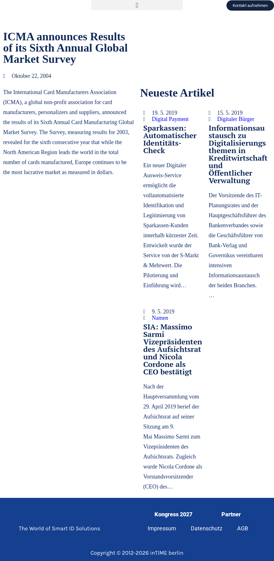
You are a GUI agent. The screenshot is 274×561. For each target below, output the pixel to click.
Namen (160, 318)
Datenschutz (206, 528)
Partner (231, 514)
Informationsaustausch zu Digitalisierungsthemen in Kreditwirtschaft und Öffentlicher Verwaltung (238, 154)
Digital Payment (170, 119)
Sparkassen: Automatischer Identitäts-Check (169, 139)
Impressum (162, 528)
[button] (137, 5)
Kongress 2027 (173, 514)
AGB (242, 528)
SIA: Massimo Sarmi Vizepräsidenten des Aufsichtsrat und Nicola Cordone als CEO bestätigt (172, 349)
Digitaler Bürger (235, 119)
